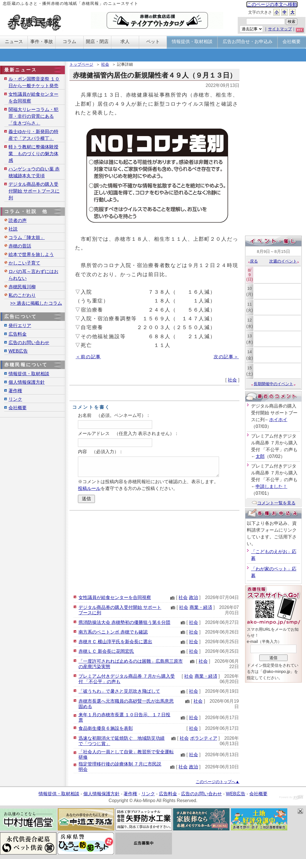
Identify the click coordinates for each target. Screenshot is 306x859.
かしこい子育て (24, 263)
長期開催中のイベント (273, 383)
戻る (252, 261)
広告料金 (17, 334)
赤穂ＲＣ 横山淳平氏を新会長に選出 (115, 641)
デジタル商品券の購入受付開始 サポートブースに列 (34, 191)
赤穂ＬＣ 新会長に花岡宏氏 (106, 651)
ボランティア (203, 738)
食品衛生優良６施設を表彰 (105, 728)
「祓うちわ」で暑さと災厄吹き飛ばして (119, 691)
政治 (193, 597)
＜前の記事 (88, 356)
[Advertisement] (154, 551)
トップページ (81, 64)
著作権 (15, 390)
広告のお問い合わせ (28, 342)
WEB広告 (18, 351)
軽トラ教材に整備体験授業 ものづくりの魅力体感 (33, 153)
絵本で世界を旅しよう (31, 254)
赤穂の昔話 (19, 246)
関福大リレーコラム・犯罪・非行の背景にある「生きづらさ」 (33, 116)
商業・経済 (201, 607)
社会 (105, 64)
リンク (15, 399)
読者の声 (17, 220)
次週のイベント (284, 261)
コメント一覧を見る (274, 502)
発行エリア (19, 325)
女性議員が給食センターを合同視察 (114, 597)
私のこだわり (22, 295)
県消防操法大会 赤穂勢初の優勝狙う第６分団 (124, 622)
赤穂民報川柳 (22, 286)
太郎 (260, 456)
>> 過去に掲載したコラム (36, 303)
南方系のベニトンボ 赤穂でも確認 (113, 632)
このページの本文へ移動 (272, 4)
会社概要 (17, 407)
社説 (13, 229)
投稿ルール (89, 488)
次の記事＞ (226, 356)
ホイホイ (278, 419)
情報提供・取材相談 (28, 373)
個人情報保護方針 (26, 382)
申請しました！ (271, 486)
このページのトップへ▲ (217, 781)
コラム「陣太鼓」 (26, 237)
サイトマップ (280, 29)
